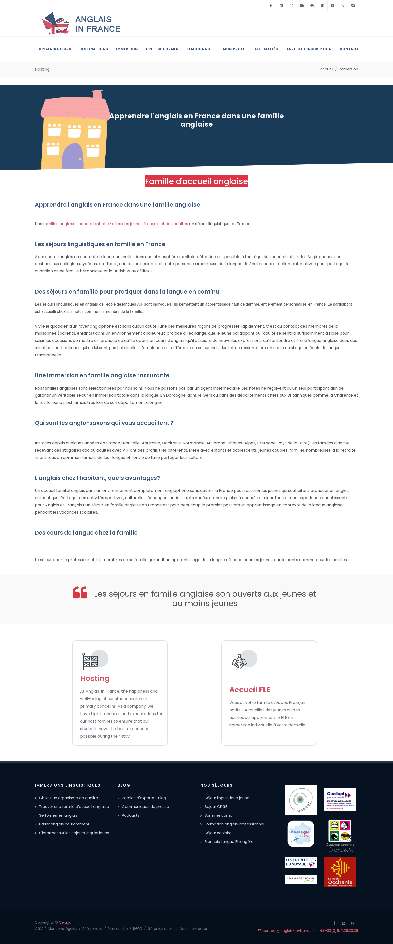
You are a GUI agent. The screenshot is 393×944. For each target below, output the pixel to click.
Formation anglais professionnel (234, 824)
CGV (39, 928)
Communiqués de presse (145, 806)
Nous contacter (193, 928)
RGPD (137, 928)
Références (92, 928)
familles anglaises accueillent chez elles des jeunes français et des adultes (115, 224)
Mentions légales (62, 928)
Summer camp (218, 815)
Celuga (65, 922)
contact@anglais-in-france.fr (286, 930)
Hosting (95, 678)
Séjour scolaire (218, 832)
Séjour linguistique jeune (227, 797)
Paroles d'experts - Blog (144, 797)
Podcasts (131, 815)
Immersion (348, 69)
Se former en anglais (58, 815)
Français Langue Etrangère (229, 841)
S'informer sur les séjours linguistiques (74, 832)
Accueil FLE (249, 690)
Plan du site (118, 928)
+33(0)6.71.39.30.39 (339, 930)
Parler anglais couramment (64, 824)
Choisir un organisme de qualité (68, 797)
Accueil (326, 69)
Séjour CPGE (216, 806)
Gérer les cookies (162, 928)
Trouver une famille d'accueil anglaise (74, 806)
